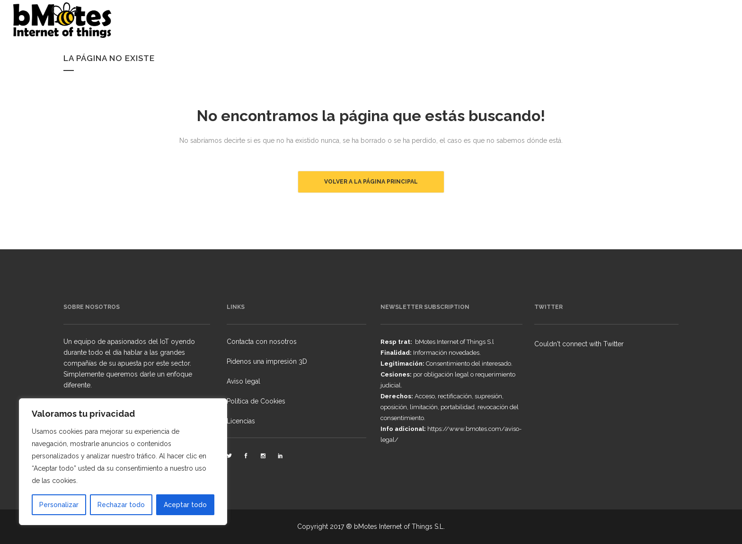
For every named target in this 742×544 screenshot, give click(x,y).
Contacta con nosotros (262, 341)
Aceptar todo (185, 505)
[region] (123, 461)
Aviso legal (243, 381)
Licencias (241, 421)
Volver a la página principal (371, 181)
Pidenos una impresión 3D (267, 361)
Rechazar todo (121, 505)
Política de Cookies (256, 401)
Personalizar (59, 505)
